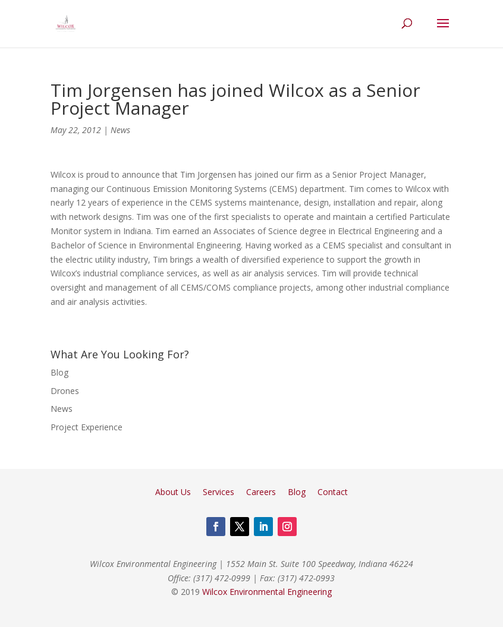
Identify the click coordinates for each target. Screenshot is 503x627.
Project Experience (86, 427)
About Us (173, 491)
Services (218, 491)
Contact (332, 491)
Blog (59, 372)
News (120, 130)
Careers (261, 491)
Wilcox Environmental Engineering (267, 591)
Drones (65, 390)
